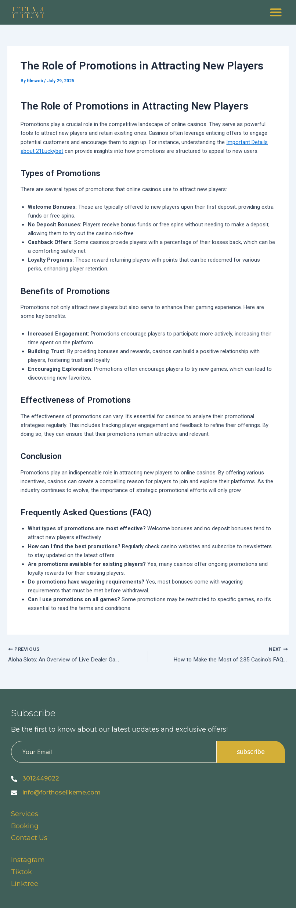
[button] (275, 12)
